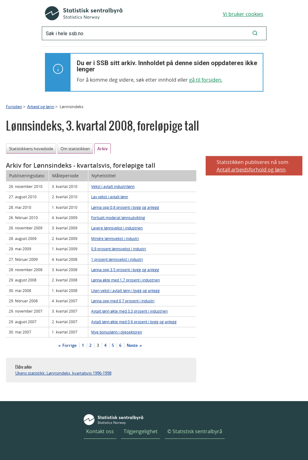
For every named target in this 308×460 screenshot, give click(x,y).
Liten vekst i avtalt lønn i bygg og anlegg (125, 290)
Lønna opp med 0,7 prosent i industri (122, 300)
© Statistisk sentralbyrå (194, 431)
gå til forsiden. (205, 79)
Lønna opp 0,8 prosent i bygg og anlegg (125, 207)
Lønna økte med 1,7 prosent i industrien (125, 279)
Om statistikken (75, 148)
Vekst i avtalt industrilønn (112, 186)
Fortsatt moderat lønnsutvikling (118, 217)
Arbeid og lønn (40, 106)
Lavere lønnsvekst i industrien (117, 227)
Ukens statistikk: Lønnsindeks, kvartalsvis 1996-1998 (63, 373)
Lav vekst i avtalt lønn (109, 196)
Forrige (68, 345)
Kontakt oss (100, 431)
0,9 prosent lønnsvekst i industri (118, 248)
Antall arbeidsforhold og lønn (251, 169)
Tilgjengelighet (141, 431)
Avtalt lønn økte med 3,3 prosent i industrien (129, 311)
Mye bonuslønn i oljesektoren (116, 331)
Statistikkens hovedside (31, 148)
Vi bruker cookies (243, 14)
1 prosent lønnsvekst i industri (117, 259)
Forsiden (14, 106)
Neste (133, 345)
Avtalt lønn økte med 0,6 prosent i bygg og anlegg (134, 321)
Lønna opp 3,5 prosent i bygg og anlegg (125, 269)
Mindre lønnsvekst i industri (115, 238)
